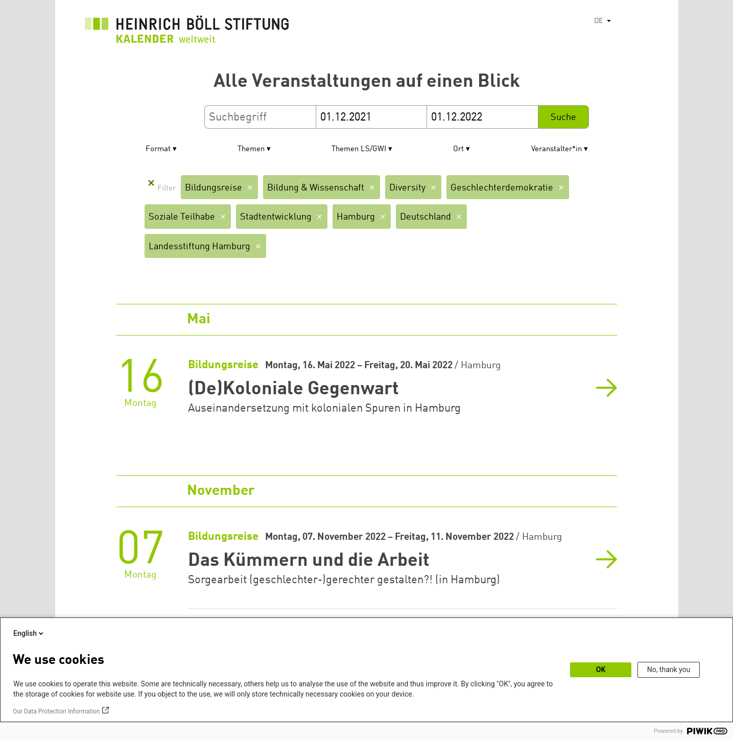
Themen (251, 149)
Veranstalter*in (556, 149)
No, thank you (669, 669)
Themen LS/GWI (359, 149)
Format (158, 149)
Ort (458, 149)
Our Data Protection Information (56, 711)
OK (601, 669)
